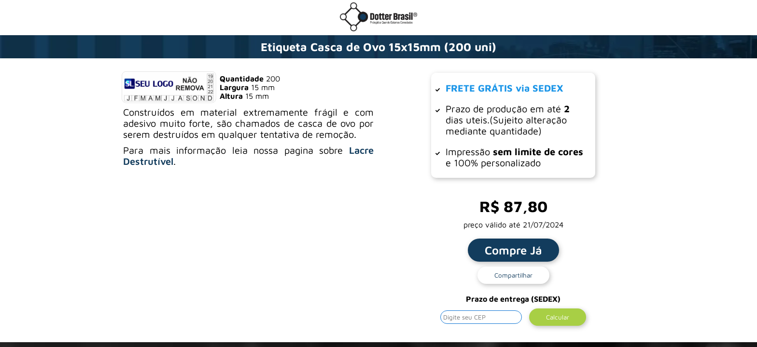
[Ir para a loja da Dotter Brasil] (378, 28)
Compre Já (513, 250)
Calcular (557, 317)
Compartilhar (513, 275)
